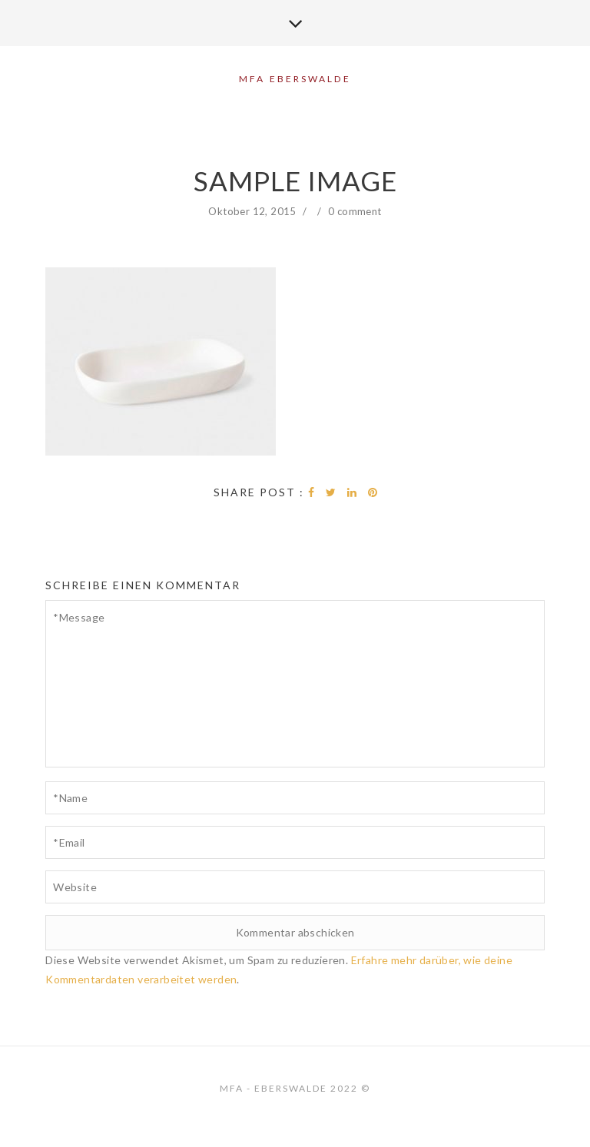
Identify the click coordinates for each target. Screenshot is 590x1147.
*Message (294, 683)
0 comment (355, 211)
